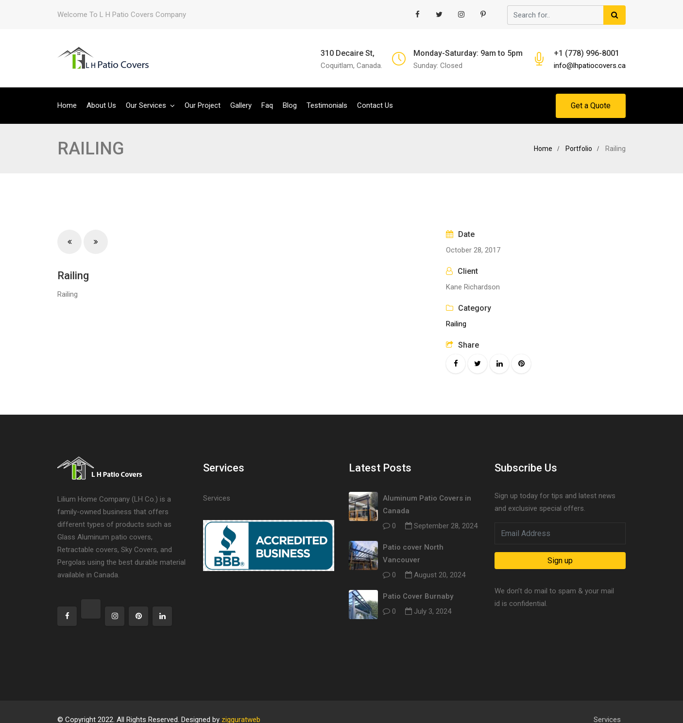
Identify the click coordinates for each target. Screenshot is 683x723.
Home (67, 105)
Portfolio (578, 148)
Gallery (241, 105)
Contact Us (375, 105)
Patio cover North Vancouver (413, 553)
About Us (101, 105)
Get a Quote (591, 105)
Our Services (146, 105)
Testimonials (327, 105)
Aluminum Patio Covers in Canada (427, 504)
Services (216, 498)
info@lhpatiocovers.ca (590, 65)
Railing (456, 323)
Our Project (203, 105)
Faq (267, 105)
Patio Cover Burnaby (418, 596)
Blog (290, 105)
